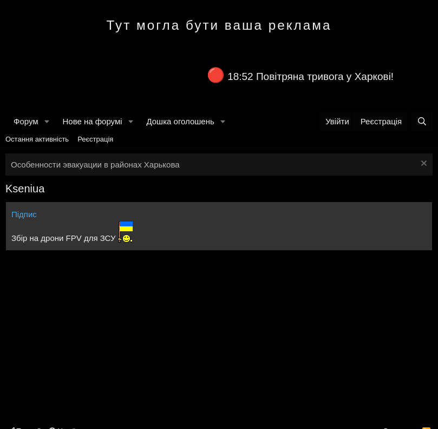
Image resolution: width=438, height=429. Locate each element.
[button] (46, 121)
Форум (26, 121)
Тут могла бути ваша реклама (219, 25)
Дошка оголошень (180, 121)
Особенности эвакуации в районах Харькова (95, 164)
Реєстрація (95, 139)
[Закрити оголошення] (422, 164)
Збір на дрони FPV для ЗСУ (63, 238)
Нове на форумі (92, 121)
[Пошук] (422, 121)
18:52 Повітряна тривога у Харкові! (310, 76)
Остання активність (37, 139)
